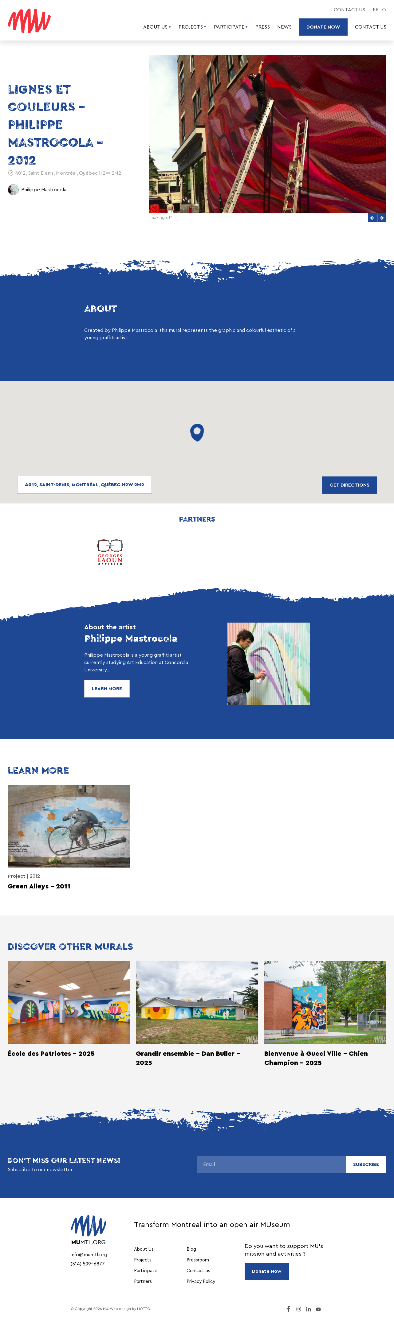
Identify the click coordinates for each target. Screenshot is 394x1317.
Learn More (107, 688)
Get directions (349, 485)
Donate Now (323, 27)
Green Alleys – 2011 (39, 886)
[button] (372, 217)
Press (262, 27)
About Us (157, 27)
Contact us (349, 9)
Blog (191, 1249)
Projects (193, 27)
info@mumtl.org (89, 1254)
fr (376, 9)
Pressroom (198, 1260)
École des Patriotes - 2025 (51, 1053)
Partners (143, 1281)
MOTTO (143, 1309)
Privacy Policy (201, 1281)
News (284, 27)
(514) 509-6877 (88, 1263)
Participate (231, 27)
